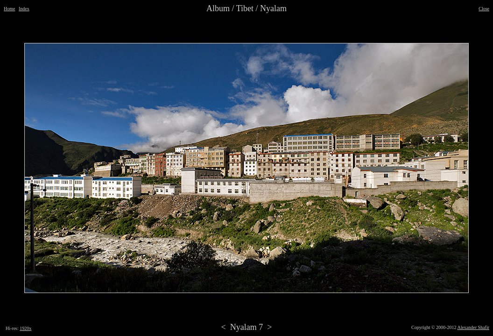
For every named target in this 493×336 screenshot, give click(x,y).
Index (24, 8)
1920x (25, 328)
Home (9, 8)
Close (484, 8)
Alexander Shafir (473, 327)
